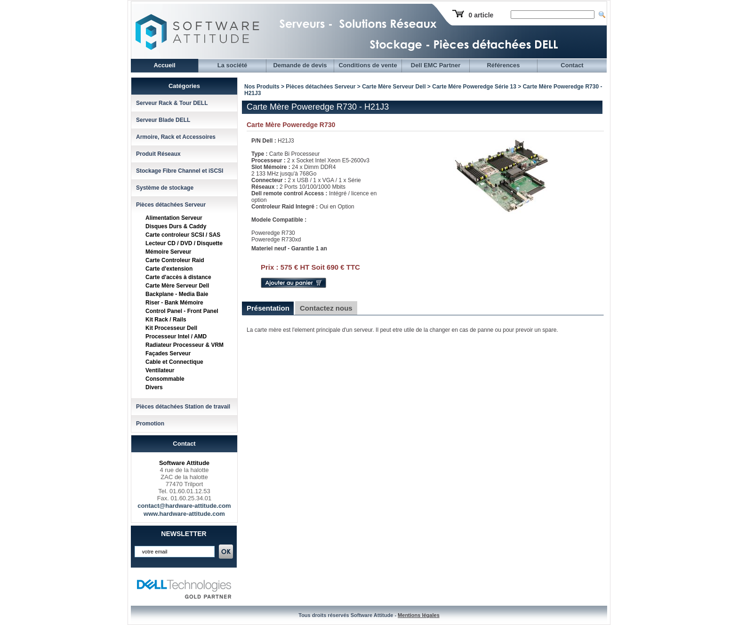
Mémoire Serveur (168, 251)
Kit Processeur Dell (171, 328)
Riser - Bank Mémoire (174, 302)
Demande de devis (300, 65)
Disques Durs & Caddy (175, 226)
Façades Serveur (168, 353)
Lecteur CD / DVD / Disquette (184, 243)
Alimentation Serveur (173, 218)
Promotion (150, 423)
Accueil (164, 65)
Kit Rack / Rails (165, 319)
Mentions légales (419, 615)
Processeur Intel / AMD (176, 336)
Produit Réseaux (158, 154)
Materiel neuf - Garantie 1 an (289, 248)
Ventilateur (159, 370)
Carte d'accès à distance (178, 277)
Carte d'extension (169, 268)
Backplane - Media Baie (176, 294)
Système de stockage (164, 187)
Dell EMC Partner (435, 65)
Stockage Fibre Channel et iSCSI (179, 171)
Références (503, 65)
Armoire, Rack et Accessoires (176, 137)
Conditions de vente (367, 65)
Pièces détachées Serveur (171, 204)
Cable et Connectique (174, 362)
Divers (154, 387)
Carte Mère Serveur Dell (177, 285)
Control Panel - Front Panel (181, 311)
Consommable (164, 379)
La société (232, 65)
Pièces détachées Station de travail (183, 406)
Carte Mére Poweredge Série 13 (474, 86)
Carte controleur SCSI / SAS (182, 235)
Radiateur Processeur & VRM (184, 345)
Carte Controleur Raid (174, 260)
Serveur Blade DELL (163, 120)
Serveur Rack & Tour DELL (172, 103)
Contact (572, 65)
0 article (480, 15)
